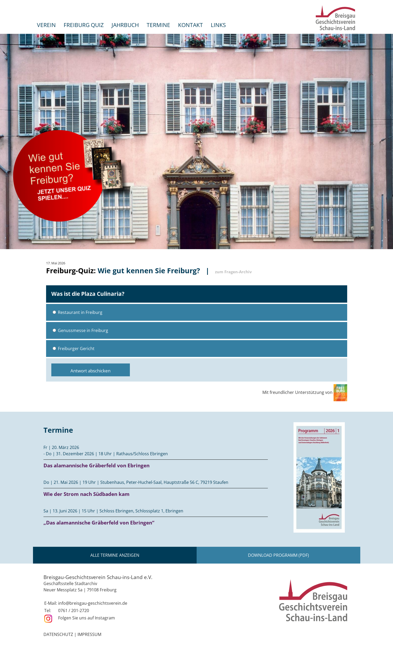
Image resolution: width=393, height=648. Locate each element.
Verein (46, 25)
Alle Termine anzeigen (114, 555)
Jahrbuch (125, 25)
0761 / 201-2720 (73, 610)
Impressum (89, 634)
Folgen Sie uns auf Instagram (86, 618)
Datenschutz (58, 634)
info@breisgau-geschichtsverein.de (92, 603)
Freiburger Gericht (74, 348)
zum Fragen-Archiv (233, 271)
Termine (158, 25)
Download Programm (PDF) (278, 555)
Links (218, 25)
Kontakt (190, 25)
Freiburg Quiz (84, 25)
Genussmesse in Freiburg (80, 330)
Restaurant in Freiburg (77, 312)
